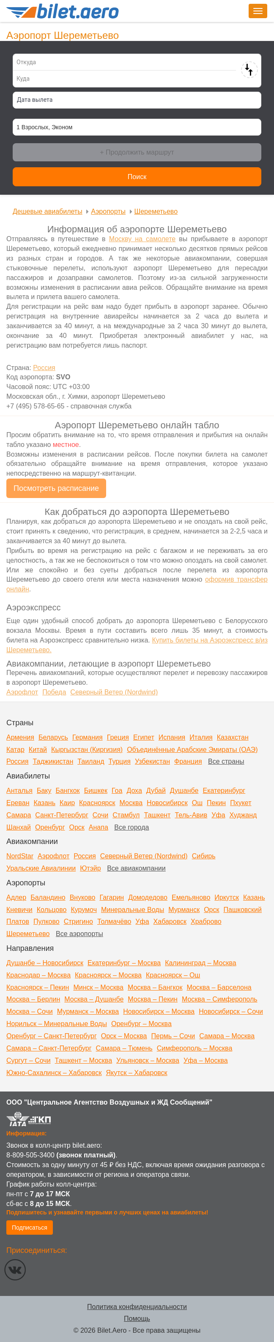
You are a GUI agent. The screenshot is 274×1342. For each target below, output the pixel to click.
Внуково (83, 897)
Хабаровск (169, 921)
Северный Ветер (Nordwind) (144, 856)
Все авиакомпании (136, 868)
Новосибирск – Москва (159, 1011)
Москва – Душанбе (93, 999)
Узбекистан (152, 761)
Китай (38, 749)
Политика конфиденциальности (137, 1306)
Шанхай (18, 827)
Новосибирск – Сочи (231, 1011)
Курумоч (84, 909)
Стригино (78, 921)
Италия (200, 737)
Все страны (226, 761)
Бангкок (67, 790)
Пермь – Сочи (173, 1036)
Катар (15, 749)
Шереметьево (28, 933)
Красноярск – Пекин (37, 987)
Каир (67, 802)
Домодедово (147, 897)
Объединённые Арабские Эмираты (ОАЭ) (192, 749)
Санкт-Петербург (61, 815)
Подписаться (29, 1227)
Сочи (100, 815)
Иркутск (226, 897)
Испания (172, 737)
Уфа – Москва (206, 1060)
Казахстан (233, 737)
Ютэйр (90, 868)
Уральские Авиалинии (41, 868)
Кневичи (19, 909)
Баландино (47, 897)
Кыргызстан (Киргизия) (87, 749)
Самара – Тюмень (124, 1048)
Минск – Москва (98, 987)
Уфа (218, 815)
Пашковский (242, 909)
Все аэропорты (79, 933)
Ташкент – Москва (83, 1060)
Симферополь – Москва (195, 1048)
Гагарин (111, 897)
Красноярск (97, 802)
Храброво (206, 921)
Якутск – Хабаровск (136, 1072)
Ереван (18, 802)
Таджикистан (53, 761)
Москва (130, 802)
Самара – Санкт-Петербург (49, 1048)
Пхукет (240, 802)
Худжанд (243, 815)
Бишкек (95, 790)
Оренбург (50, 827)
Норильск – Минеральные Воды (56, 1023)
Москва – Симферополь (220, 999)
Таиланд (90, 761)
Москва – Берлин (33, 999)
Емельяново (191, 897)
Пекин (216, 802)
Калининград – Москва (200, 962)
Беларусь (53, 737)
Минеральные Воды (132, 909)
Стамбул (126, 815)
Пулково (46, 921)
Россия (17, 761)
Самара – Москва (227, 1036)
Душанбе (184, 790)
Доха (134, 790)
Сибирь (204, 856)
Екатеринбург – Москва (124, 962)
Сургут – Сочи (28, 1060)
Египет (143, 737)
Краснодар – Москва (38, 975)
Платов (17, 921)
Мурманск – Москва (88, 1011)
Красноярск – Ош (173, 975)
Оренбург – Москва (141, 1023)
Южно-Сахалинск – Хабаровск (54, 1072)
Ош (197, 802)
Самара (18, 815)
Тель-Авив (191, 815)
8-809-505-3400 (30, 1155)
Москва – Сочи (29, 1011)
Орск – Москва (124, 1036)
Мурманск (184, 909)
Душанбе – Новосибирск (44, 962)
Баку (44, 790)
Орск (77, 827)
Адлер (16, 897)
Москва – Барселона (218, 987)
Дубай (156, 790)
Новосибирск (167, 802)
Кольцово (52, 909)
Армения (20, 737)
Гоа (117, 790)
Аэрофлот (53, 856)
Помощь (137, 1318)
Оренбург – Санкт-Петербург (51, 1036)
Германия (87, 737)
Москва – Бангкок (155, 987)
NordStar (19, 856)
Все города (131, 827)
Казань (44, 802)
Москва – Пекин (153, 999)
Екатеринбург (224, 790)
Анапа (98, 827)
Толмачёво (114, 921)
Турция (120, 761)
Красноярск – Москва (108, 975)
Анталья (19, 790)
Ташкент (157, 815)
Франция (188, 761)
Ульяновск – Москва (147, 1060)
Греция (118, 737)
